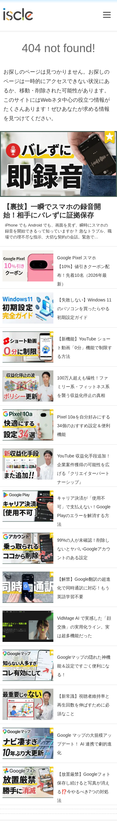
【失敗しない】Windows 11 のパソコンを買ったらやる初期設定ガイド (84, 308)
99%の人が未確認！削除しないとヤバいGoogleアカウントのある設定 (83, 549)
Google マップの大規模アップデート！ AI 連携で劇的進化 (84, 744)
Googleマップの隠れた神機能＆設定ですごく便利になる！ (83, 666)
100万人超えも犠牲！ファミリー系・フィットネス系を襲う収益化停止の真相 (83, 386)
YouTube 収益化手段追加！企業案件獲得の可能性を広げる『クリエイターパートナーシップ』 (83, 469)
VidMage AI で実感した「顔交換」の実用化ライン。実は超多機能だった (84, 627)
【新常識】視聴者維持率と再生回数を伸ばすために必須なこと (83, 705)
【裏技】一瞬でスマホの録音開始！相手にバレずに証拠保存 (52, 211)
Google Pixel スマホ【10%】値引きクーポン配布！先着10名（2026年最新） (83, 270)
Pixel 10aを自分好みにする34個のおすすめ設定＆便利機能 (83, 425)
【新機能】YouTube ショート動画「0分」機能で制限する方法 (84, 347)
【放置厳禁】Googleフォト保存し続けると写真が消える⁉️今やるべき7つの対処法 (83, 787)
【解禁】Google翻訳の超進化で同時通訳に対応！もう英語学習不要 (83, 588)
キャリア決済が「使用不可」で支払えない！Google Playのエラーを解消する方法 (83, 511)
